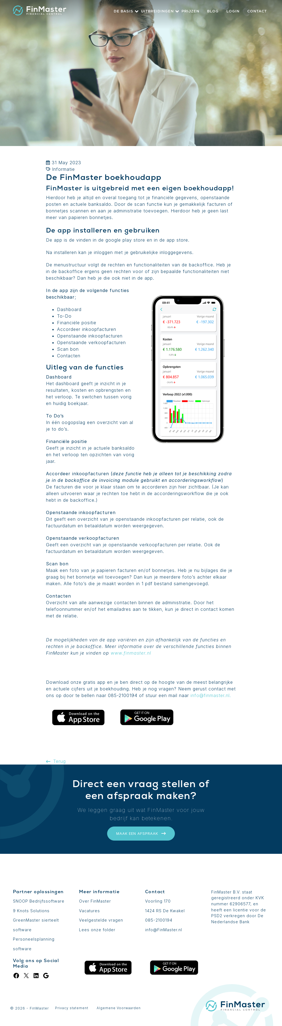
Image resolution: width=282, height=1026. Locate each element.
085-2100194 (158, 920)
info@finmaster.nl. (211, 695)
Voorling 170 (158, 901)
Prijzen (190, 11)
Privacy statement (71, 1008)
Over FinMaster (95, 901)
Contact (257, 11)
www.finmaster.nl (131, 653)
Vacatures (89, 910)
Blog (213, 11)
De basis (123, 11)
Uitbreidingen (157, 11)
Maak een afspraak (141, 833)
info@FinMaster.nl (163, 929)
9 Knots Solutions (31, 910)
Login (233, 11)
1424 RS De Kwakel (165, 910)
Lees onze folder (97, 929)
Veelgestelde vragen (101, 920)
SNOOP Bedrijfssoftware (38, 901)
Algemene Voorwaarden (119, 1008)
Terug (56, 761)
